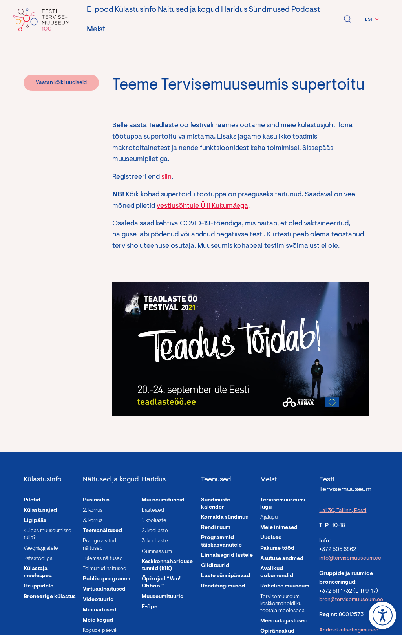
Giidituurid (215, 566)
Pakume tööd (277, 548)
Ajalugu (269, 517)
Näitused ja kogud (188, 10)
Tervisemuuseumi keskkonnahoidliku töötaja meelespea (282, 604)
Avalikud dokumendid (276, 572)
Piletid (32, 500)
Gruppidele (38, 586)
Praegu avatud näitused (99, 544)
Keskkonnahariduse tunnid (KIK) (167, 565)
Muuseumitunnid (163, 500)
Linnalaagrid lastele (227, 555)
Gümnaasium (157, 551)
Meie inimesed (279, 528)
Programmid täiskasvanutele (221, 541)
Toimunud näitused (104, 569)
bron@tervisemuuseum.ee (351, 600)
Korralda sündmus (224, 517)
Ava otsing (347, 19)
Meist (96, 29)
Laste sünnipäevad (225, 576)
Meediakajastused (284, 621)
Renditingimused (223, 586)
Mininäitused (99, 610)
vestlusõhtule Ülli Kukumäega (202, 206)
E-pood (100, 10)
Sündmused (269, 10)
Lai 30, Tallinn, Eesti (342, 511)
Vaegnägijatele (41, 548)
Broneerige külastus (50, 597)
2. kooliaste (155, 531)
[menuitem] (370, 19)
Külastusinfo (135, 10)
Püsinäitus (96, 500)
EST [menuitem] (369, 19)
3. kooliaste (155, 541)
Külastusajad (40, 510)
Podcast (305, 10)
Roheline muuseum (284, 586)
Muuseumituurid (163, 597)
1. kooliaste (154, 520)
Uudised (271, 538)
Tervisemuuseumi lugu (282, 504)
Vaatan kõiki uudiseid (61, 83)
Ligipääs (35, 520)
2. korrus (92, 510)
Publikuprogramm (106, 579)
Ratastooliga (38, 559)
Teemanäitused (102, 531)
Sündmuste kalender (215, 504)
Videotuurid (98, 600)
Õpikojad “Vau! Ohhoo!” (161, 582)
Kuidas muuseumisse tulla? (47, 534)
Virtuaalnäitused (104, 589)
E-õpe (149, 607)
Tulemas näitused (103, 559)
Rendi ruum (215, 528)
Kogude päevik (100, 630)
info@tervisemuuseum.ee (350, 558)
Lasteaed (153, 510)
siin (166, 177)
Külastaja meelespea (38, 572)
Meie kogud (98, 620)
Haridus (234, 10)
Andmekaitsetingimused (348, 630)
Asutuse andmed (281, 559)
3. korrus (92, 520)
